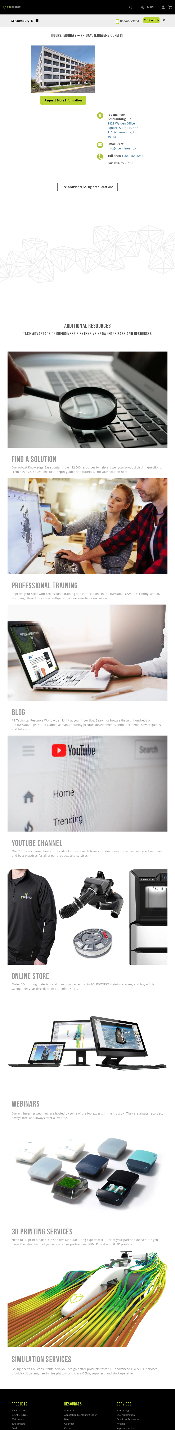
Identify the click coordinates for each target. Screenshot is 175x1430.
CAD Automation (126, 1414)
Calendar (69, 1423)
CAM (14, 1428)
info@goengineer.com (123, 148)
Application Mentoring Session (80, 1414)
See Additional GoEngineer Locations (87, 187)
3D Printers (18, 1419)
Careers (68, 1428)
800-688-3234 (129, 21)
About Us (69, 1410)
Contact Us (151, 20)
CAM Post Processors (128, 1419)
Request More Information (63, 100)
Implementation (125, 1428)
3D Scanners (18, 1423)
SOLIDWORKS (19, 1410)
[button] (149, 7)
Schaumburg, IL (24, 21)
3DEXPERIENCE (20, 1414)
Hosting (121, 1423)
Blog (66, 1419)
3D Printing (123, 1410)
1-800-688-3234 (132, 156)
